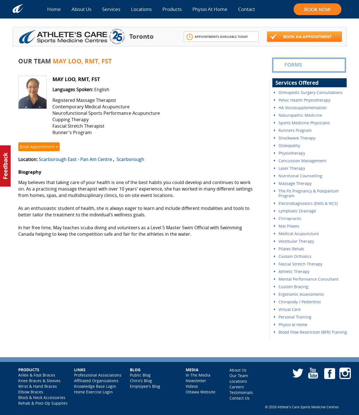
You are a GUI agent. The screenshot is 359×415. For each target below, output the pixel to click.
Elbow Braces (30, 391)
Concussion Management (302, 160)
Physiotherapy (292, 153)
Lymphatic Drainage (297, 211)
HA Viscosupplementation (303, 107)
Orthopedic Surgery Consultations (310, 92)
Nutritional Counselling (300, 175)
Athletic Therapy (294, 271)
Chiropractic (290, 218)
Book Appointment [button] (39, 146)
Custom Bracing (293, 286)
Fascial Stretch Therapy (300, 264)
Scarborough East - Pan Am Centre (75, 159)
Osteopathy (289, 145)
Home (54, 9)
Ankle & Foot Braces (36, 375)
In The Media (198, 375)
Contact (246, 9)
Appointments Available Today (217, 37)
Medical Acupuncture (299, 233)
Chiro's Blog (141, 380)
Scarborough (130, 159)
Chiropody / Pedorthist (300, 301)
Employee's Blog (145, 386)
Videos (192, 386)
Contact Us (239, 398)
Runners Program (295, 130)
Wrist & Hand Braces (37, 386)
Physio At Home (209, 9)
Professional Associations (97, 375)
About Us (81, 9)
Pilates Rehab (291, 248)
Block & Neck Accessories (41, 397)
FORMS (289, 64)
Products (172, 9)
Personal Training (295, 317)
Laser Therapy (292, 168)
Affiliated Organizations (96, 380)
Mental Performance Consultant (309, 279)
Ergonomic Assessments (301, 294)
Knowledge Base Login (95, 386)
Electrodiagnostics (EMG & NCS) (308, 203)
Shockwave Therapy (297, 138)
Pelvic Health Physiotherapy (304, 100)
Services (111, 9)
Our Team (238, 375)
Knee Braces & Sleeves (39, 380)
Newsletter (196, 380)
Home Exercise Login (93, 391)
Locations (141, 9)
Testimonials (241, 392)
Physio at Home (293, 324)
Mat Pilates (289, 226)
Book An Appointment (301, 36)
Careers (236, 386)
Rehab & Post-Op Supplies (43, 403)
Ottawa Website (200, 391)
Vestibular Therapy (296, 241)
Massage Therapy (295, 183)
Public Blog (140, 375)
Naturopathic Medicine (300, 115)
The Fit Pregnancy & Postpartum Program (309, 193)
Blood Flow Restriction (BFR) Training (313, 332)
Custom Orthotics (295, 256)
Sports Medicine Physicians (304, 122)
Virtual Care (290, 309)
